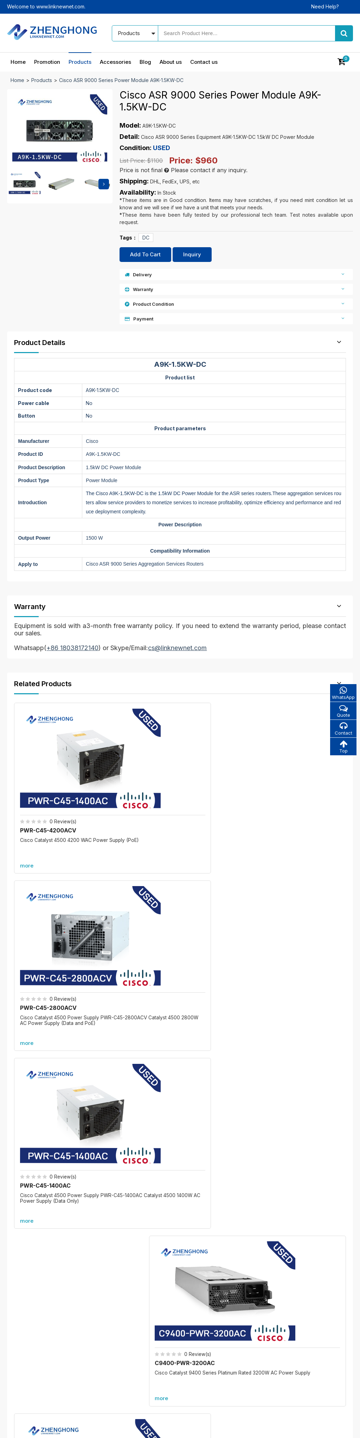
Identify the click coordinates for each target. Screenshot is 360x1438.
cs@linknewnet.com (288, 1357)
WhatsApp (343, 693)
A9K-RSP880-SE (291, 1108)
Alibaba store (280, 1369)
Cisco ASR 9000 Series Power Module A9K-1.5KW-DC (121, 80)
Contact (343, 729)
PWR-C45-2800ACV (134, 775)
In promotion (145, 1312)
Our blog (204, 1312)
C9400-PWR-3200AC (305, 775)
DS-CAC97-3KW (214, 898)
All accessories (148, 1348)
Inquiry (192, 254)
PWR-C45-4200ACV (49, 775)
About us (171, 62)
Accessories (115, 62)
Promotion (47, 62)
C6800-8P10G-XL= (119, 1027)
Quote (343, 711)
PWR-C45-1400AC (216, 775)
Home (18, 62)
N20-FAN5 (120, 898)
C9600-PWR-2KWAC (50, 898)
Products (80, 62)
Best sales (143, 1336)
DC (145, 238)
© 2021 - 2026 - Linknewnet (39, 1428)
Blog (145, 62)
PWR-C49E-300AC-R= (306, 898)
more (28, 811)
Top (343, 748)
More (180, 957)
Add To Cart (145, 254)
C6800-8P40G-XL (117, 1108)
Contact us (204, 62)
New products (147, 1324)
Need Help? (325, 6)
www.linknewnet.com (329, 1428)
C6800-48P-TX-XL (294, 1027)
